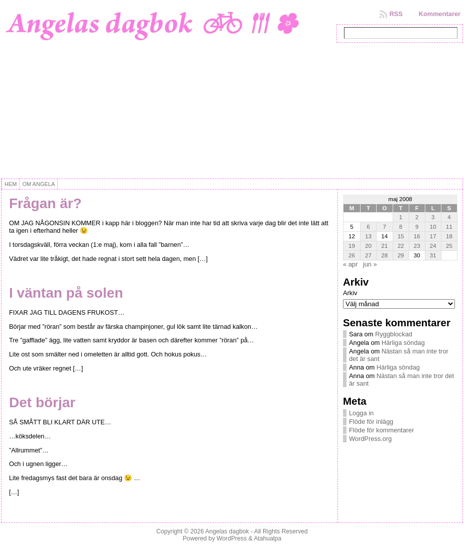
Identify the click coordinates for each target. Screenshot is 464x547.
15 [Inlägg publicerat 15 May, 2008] (401, 236)
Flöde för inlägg (371, 421)
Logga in (361, 413)
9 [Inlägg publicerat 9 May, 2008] (416, 227)
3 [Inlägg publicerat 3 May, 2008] (432, 217)
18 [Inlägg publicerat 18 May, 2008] (449, 236)
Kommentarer (439, 14)
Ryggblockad (393, 334)
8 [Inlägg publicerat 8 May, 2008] (400, 227)
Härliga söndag (403, 342)
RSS (395, 14)
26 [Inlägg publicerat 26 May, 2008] (352, 255)
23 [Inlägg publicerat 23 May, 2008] (417, 246)
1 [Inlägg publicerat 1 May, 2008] (400, 217)
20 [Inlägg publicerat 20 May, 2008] (368, 246)
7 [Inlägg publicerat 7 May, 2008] (384, 227)
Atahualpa (267, 538)
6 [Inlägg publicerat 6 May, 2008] (368, 227)
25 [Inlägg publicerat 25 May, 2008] (449, 246)
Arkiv (350, 293)
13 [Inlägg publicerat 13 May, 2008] (368, 236)
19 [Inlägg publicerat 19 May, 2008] (352, 246)
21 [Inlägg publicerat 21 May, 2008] (384, 246)
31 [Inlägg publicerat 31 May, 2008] (433, 255)
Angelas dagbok (227, 531)
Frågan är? (45, 203)
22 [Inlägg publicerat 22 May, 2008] (401, 246)
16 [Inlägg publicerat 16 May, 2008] (417, 236)
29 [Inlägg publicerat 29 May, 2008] (401, 255)
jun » (370, 264)
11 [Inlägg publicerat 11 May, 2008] (449, 227)
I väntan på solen (66, 293)
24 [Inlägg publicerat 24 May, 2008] (433, 246)
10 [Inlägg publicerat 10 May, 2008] (433, 227)
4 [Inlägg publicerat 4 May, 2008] (448, 217)
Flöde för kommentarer (381, 430)
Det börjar (42, 402)
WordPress (231, 538)
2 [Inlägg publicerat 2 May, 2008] (416, 217)
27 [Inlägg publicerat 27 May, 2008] (368, 255)
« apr (350, 264)
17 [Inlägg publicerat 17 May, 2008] (433, 236)
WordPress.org (370, 438)
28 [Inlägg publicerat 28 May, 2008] (384, 255)
